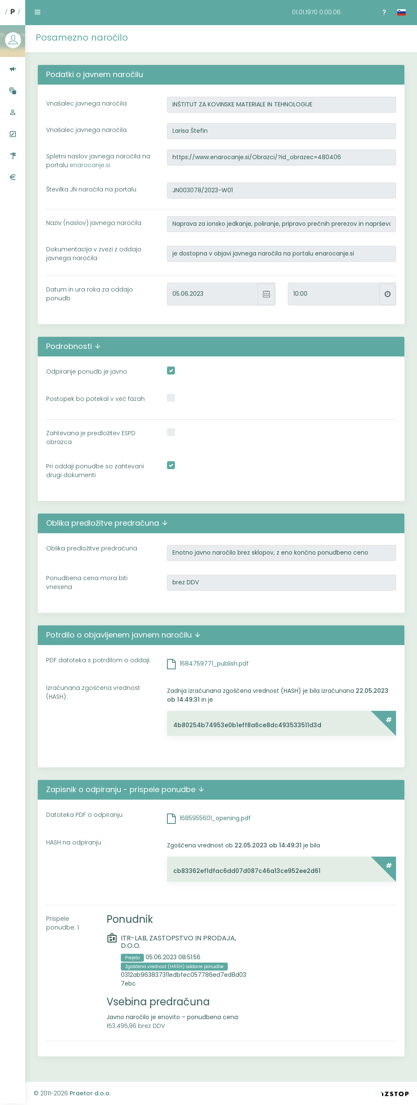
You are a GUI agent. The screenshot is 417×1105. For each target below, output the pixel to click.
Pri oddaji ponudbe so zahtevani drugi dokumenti (95, 470)
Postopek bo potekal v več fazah (95, 399)
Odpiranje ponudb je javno (86, 371)
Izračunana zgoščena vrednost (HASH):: (93, 692)
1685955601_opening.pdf (215, 818)
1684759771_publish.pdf (214, 663)
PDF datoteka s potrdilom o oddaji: (98, 660)
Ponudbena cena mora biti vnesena (87, 582)
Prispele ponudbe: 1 (62, 923)
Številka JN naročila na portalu (91, 189)
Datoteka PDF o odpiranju (84, 815)
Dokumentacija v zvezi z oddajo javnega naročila (93, 253)
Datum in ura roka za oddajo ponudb (89, 293)
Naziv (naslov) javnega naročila (93, 223)
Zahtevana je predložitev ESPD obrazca (91, 437)
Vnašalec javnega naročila (86, 103)
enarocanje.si (90, 165)
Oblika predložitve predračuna (91, 548)
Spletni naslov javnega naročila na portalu (98, 160)
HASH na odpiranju (73, 842)
